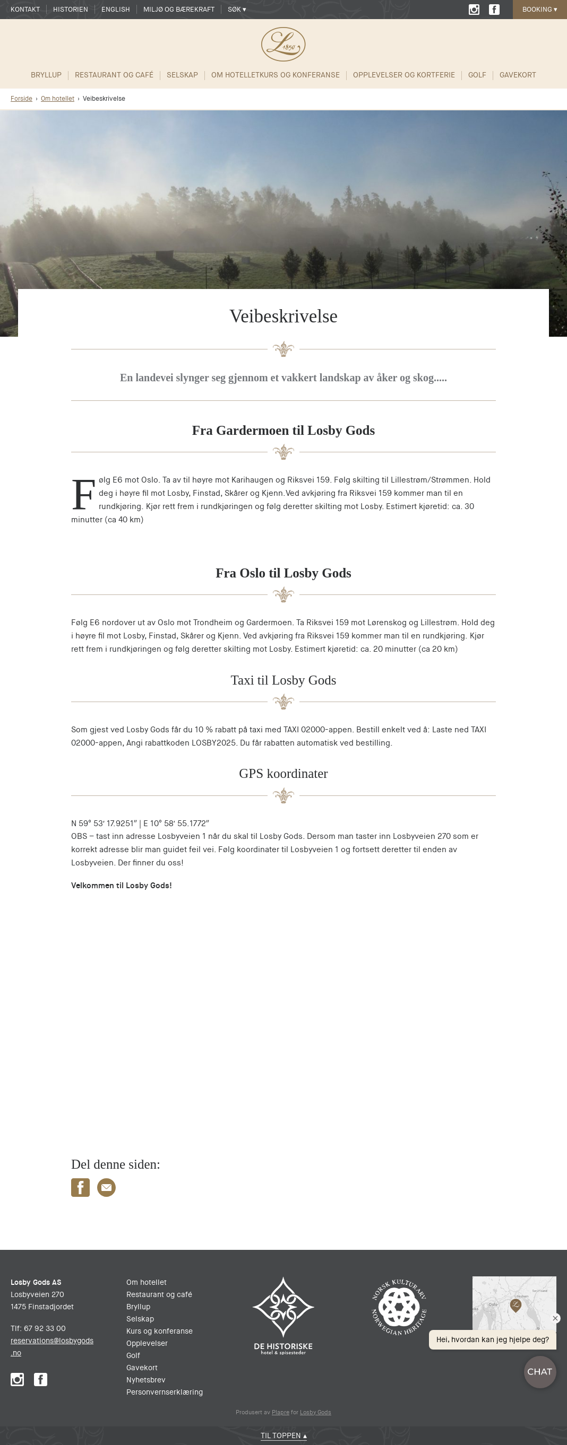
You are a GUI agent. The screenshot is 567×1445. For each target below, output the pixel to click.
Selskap (182, 75)
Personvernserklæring (164, 1392)
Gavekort (518, 75)
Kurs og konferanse (159, 1331)
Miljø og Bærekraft (178, 9)
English (115, 9)
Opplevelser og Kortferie (404, 75)
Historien (70, 9)
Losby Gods (315, 1412)
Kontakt (25, 9)
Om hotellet (235, 75)
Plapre (280, 1412)
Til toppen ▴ (284, 1435)
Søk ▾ (237, 9)
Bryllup (46, 75)
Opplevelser (147, 1343)
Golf (477, 75)
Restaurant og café (114, 75)
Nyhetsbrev (146, 1380)
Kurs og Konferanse (300, 75)
